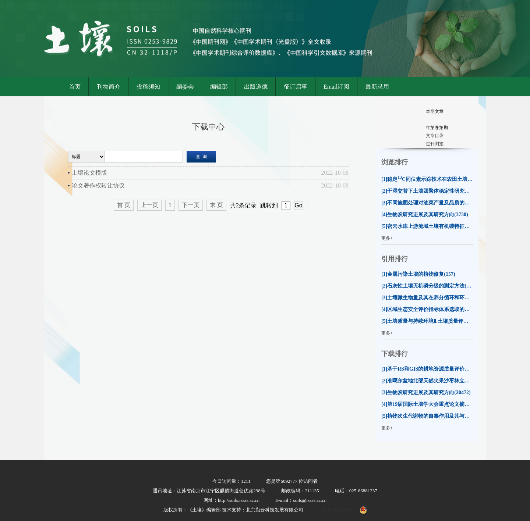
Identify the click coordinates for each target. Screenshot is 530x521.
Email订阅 (336, 86)
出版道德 (256, 86)
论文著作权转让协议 (98, 185)
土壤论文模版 (89, 172)
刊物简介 (108, 86)
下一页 (190, 205)
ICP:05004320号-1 (337, 510)
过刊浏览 (435, 143)
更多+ (387, 238)
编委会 (185, 86)
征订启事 (295, 86)
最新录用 (377, 86)
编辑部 (219, 86)
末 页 (216, 205)
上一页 (149, 205)
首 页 (123, 205)
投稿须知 (148, 86)
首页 (75, 86)
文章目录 (435, 135)
